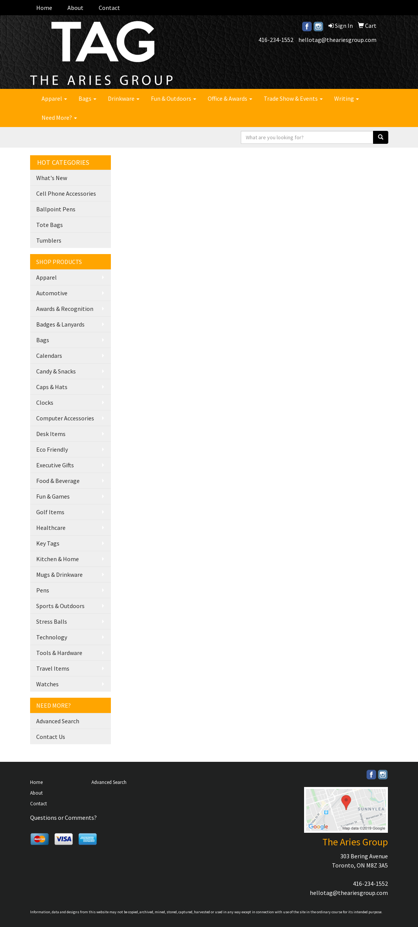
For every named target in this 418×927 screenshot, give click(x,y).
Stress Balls (51, 621)
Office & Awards (230, 98)
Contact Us (50, 736)
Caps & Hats (51, 387)
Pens (42, 590)
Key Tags (47, 543)
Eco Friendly (52, 449)
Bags (87, 98)
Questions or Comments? (63, 817)
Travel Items (52, 668)
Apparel (54, 98)
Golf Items (50, 512)
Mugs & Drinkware (59, 574)
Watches (47, 684)
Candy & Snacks (56, 371)
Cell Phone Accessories (66, 193)
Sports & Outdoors (60, 606)
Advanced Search (57, 721)
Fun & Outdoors (173, 98)
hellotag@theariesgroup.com (337, 39)
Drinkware (123, 98)
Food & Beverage (58, 480)
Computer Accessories (65, 418)
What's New (51, 178)
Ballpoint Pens (55, 209)
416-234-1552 (275, 39)
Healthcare (51, 527)
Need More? (59, 117)
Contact (109, 7)
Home (44, 7)
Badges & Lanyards (60, 324)
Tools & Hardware (59, 653)
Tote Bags (49, 225)
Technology (51, 637)
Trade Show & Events (293, 98)
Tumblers (48, 240)
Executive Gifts (55, 465)
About (75, 7)
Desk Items (51, 434)
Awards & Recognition (64, 308)
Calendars (49, 355)
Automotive (51, 293)
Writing (346, 98)
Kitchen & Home (57, 559)
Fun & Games (53, 496)
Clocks (44, 402)
